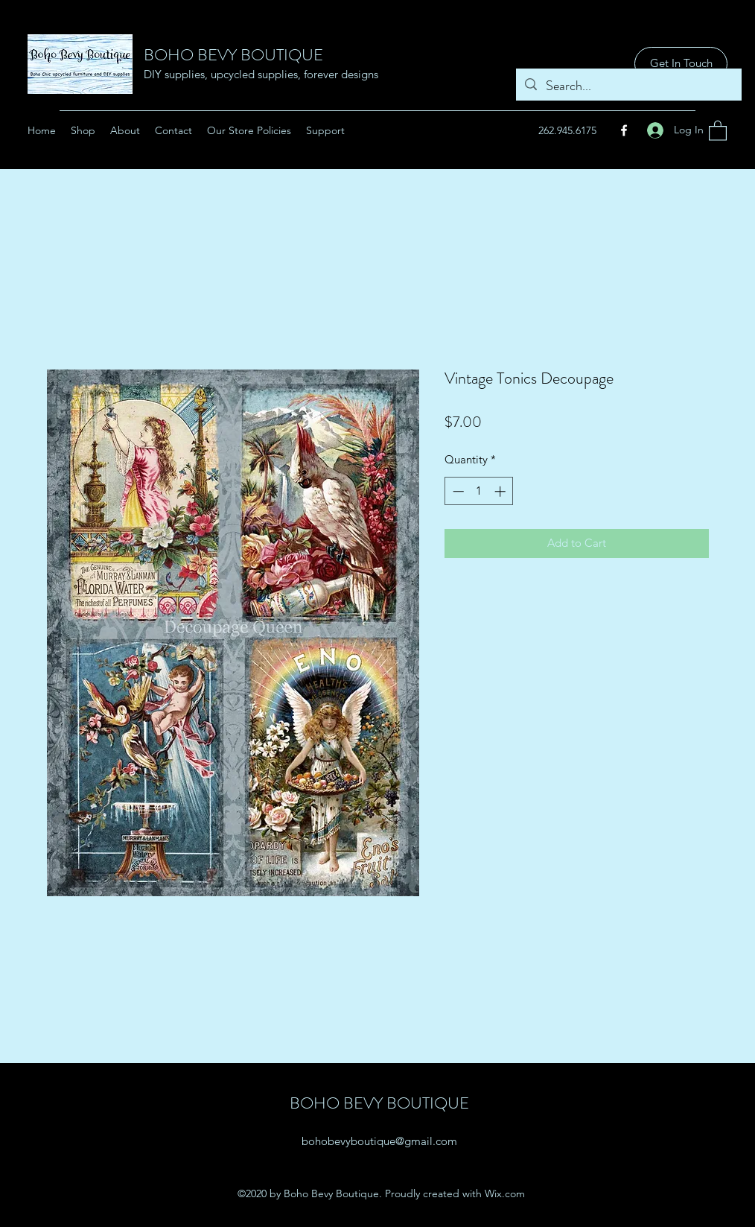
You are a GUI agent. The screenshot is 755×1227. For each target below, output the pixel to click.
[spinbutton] (479, 491)
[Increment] (501, 491)
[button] (718, 130)
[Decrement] (457, 491)
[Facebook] (624, 130)
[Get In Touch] (680, 63)
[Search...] (628, 86)
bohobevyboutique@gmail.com (379, 1141)
